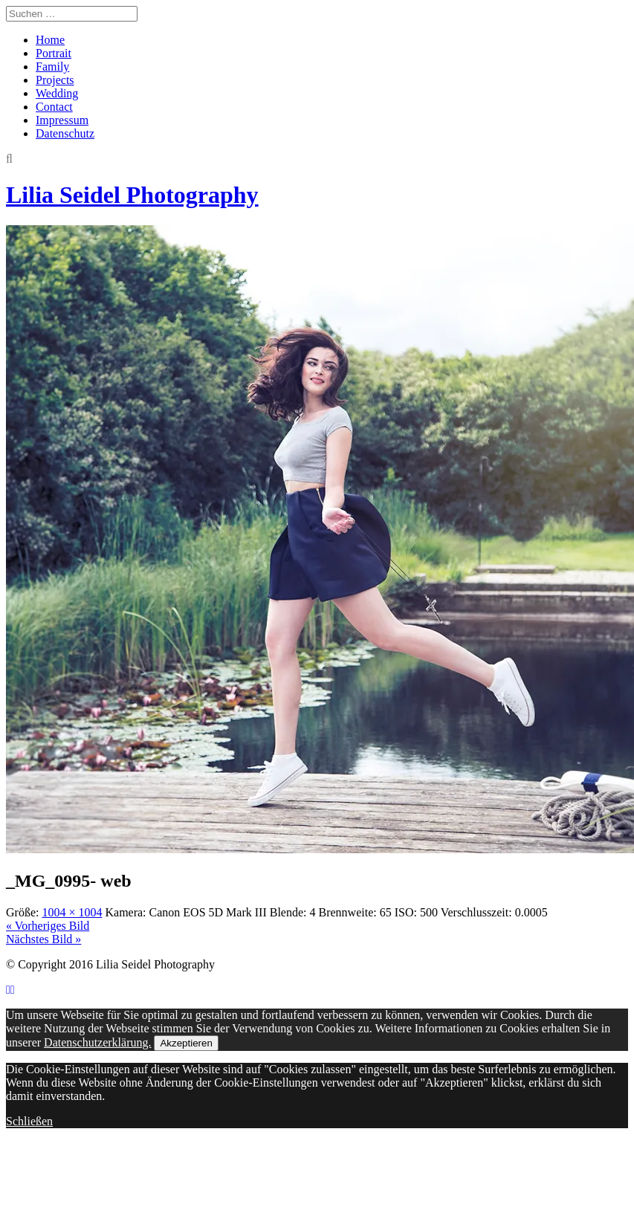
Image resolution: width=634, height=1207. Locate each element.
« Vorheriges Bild (47, 925)
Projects (55, 80)
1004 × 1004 (72, 912)
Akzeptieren (186, 1043)
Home (50, 39)
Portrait (53, 53)
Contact (54, 106)
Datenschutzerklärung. (97, 1042)
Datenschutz (65, 133)
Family (52, 66)
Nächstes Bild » (43, 939)
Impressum (62, 120)
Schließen (29, 1121)
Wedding (57, 93)
